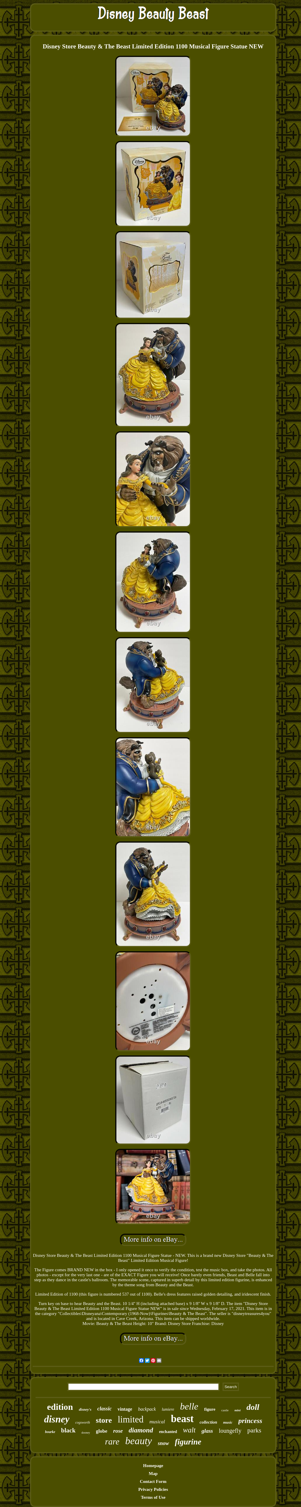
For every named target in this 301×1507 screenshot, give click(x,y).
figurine (188, 1441)
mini (238, 1410)
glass (207, 1431)
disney (56, 1419)
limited (130, 1419)
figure (209, 1409)
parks (254, 1430)
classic (104, 1409)
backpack (147, 1409)
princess (250, 1421)
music (228, 1422)
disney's (85, 1409)
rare (112, 1441)
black (68, 1430)
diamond (141, 1430)
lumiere (168, 1409)
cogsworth (82, 1422)
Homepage (153, 1465)
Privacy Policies (153, 1489)
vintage (125, 1409)
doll (252, 1407)
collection (208, 1422)
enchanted (168, 1431)
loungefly (230, 1430)
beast (182, 1419)
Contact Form (153, 1481)
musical (157, 1422)
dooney (85, 1432)
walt (189, 1430)
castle (225, 1410)
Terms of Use (153, 1497)
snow (163, 1443)
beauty (138, 1440)
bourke (50, 1432)
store (104, 1420)
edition (60, 1407)
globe (101, 1431)
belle (189, 1406)
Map (153, 1473)
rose (118, 1431)
